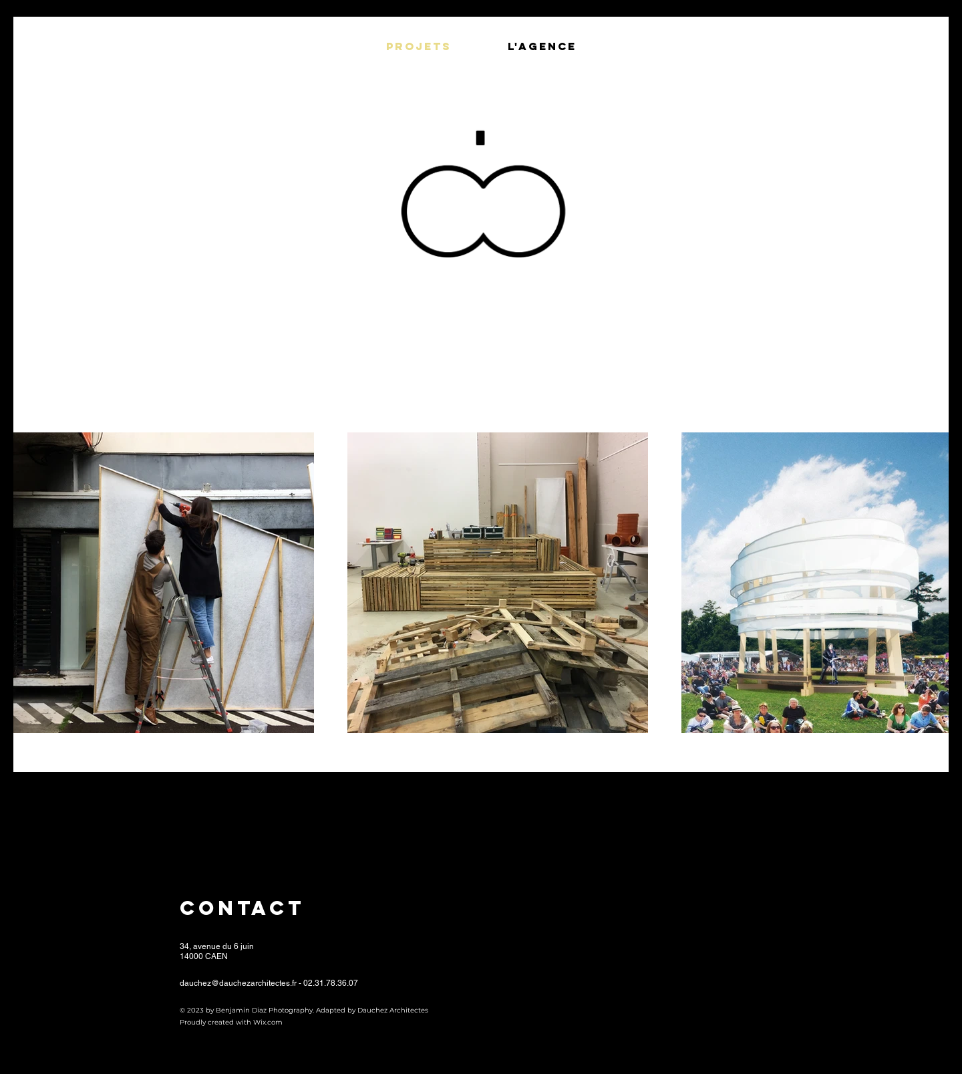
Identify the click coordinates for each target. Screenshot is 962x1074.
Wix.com (268, 1022)
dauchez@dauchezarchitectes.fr (238, 983)
